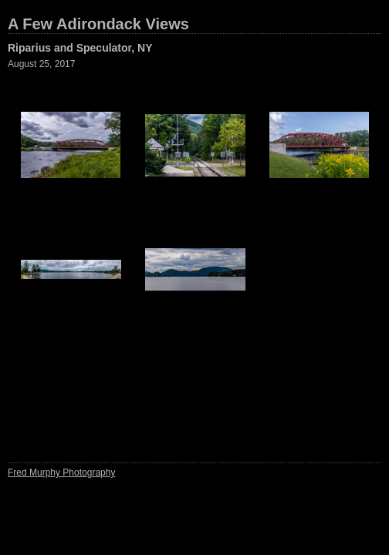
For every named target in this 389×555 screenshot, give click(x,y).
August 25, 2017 (41, 64)
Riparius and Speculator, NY (80, 48)
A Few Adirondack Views (98, 23)
